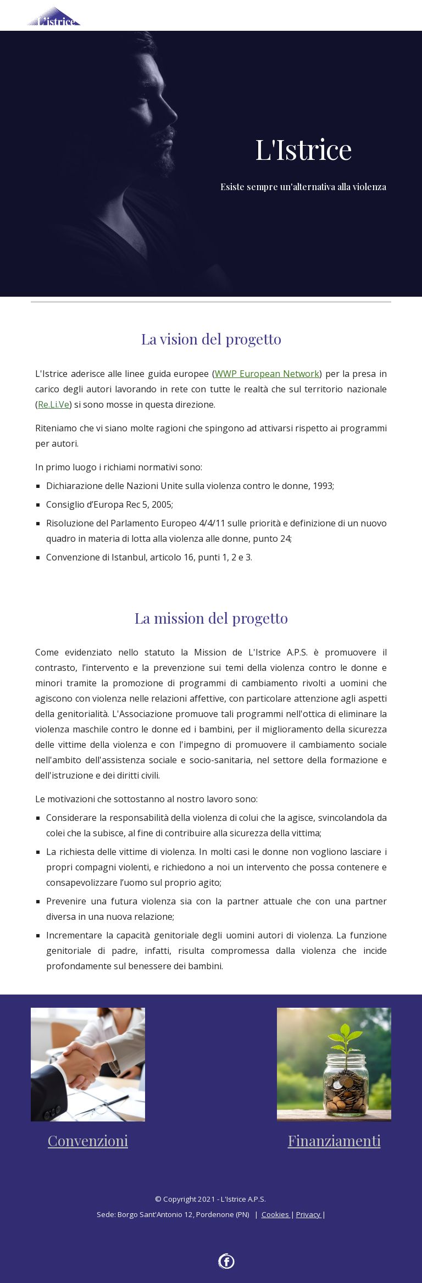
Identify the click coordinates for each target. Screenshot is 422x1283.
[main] (303, 148)
